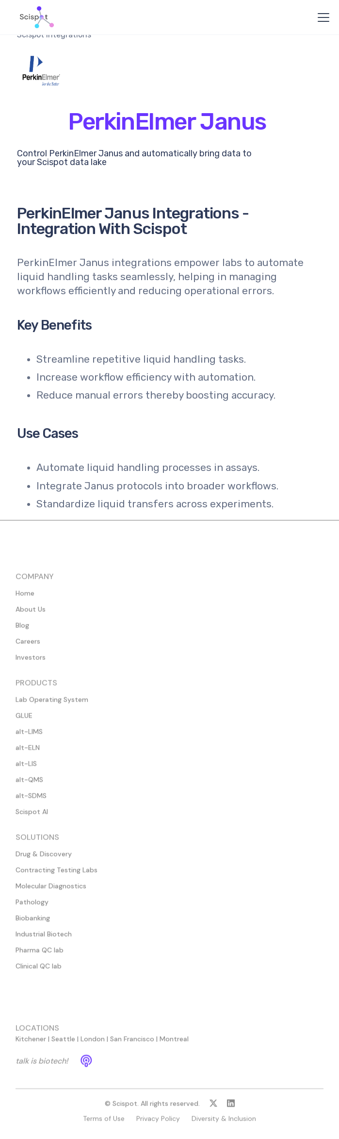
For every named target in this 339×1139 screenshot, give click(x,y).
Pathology (32, 906)
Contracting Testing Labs (56, 874)
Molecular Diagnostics (51, 890)
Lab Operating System (52, 704)
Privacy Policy (158, 1123)
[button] (321, 17)
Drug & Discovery (44, 858)
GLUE (24, 720)
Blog (22, 629)
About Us (31, 613)
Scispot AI (32, 816)
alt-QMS (29, 784)
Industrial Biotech (44, 938)
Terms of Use (104, 1123)
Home (25, 597)
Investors (31, 661)
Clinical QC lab (39, 970)
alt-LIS (26, 768)
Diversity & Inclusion (224, 1123)
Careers (28, 645)
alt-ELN (28, 752)
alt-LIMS (29, 736)
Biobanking (33, 922)
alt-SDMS (31, 800)
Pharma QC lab (40, 954)
